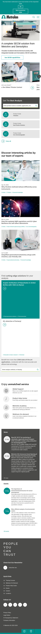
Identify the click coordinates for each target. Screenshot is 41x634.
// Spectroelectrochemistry (12, 260)
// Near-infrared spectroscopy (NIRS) (15, 226)
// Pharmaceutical (21, 316)
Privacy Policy (7, 612)
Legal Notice (6, 615)
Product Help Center (10, 585)
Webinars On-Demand (10, 583)
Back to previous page (20, 11)
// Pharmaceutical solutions (10, 316)
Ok (20, 7)
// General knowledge (17, 192)
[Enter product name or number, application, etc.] (20, 106)
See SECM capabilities (12, 57)
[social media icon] (5, 605)
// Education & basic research (10, 354)
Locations (7, 593)
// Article (3, 192)
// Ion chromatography (31, 226)
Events (6, 588)
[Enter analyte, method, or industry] (20, 370)
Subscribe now (10, 568)
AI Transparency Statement (10, 617)
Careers (6, 590)
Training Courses (9, 580)
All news (6, 478)
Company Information (9, 620)
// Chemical (21, 354)
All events (6, 531)
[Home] (9, 18)
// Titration (8, 192)
